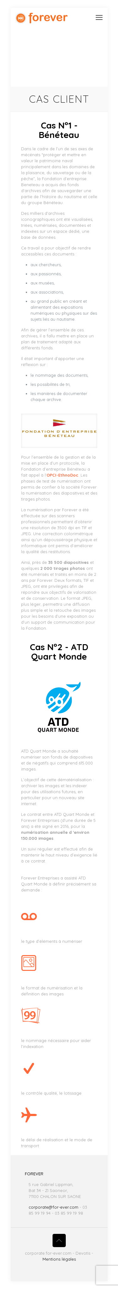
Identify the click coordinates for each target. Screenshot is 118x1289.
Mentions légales (59, 1259)
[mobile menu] (99, 17)
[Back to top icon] (59, 1240)
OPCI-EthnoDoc (62, 475)
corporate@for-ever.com (53, 1207)
